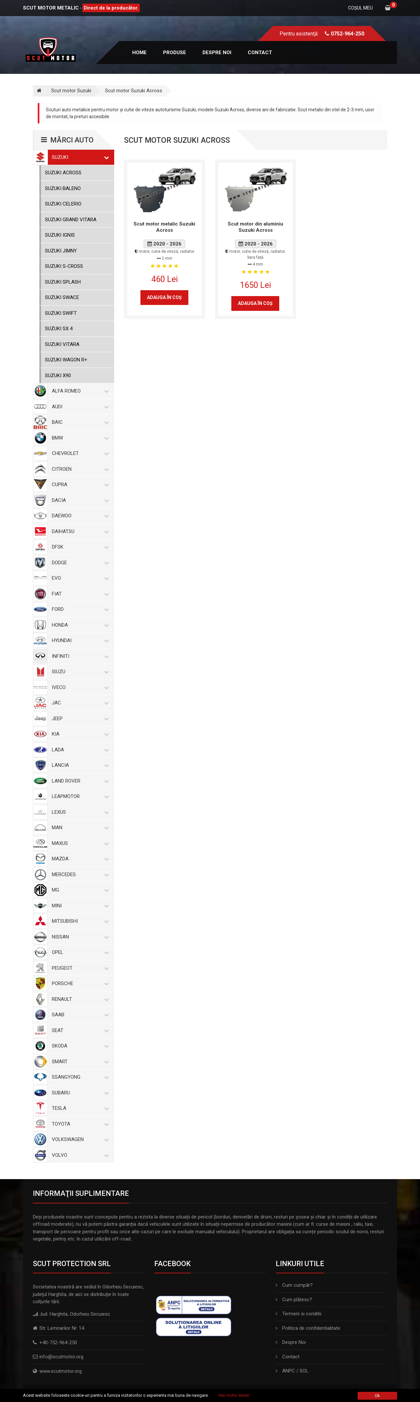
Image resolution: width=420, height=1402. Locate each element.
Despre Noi (291, 1342)
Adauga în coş (164, 297)
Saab (79, 1014)
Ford (79, 609)
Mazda (79, 858)
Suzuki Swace (62, 297)
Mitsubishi (79, 921)
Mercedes (79, 874)
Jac (79, 702)
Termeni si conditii (298, 1314)
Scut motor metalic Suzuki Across (164, 227)
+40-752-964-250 (58, 1343)
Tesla (79, 1108)
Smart (79, 1061)
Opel (79, 952)
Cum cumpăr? (294, 1285)
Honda (79, 625)
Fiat (79, 593)
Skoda (79, 1045)
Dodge (79, 562)
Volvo (79, 1155)
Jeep (79, 718)
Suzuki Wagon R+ (66, 360)
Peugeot (79, 968)
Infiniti (79, 656)
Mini (79, 905)
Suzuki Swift (61, 313)
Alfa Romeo (79, 391)
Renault (79, 999)
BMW (79, 437)
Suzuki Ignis (60, 235)
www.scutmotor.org (60, 1371)
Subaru (79, 1092)
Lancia (79, 765)
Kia (79, 734)
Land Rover (79, 780)
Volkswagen (79, 1139)
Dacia (79, 500)
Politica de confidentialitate (308, 1328)
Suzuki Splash (63, 282)
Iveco (79, 687)
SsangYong (79, 1077)
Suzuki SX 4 (59, 329)
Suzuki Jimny (61, 251)
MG (79, 889)
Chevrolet (79, 453)
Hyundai (79, 640)
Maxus (79, 843)
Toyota (79, 1124)
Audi (79, 406)
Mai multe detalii (234, 1395)
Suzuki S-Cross (64, 266)
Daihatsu (79, 531)
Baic (79, 422)
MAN (79, 827)
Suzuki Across (63, 173)
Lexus (79, 812)
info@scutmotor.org (61, 1357)
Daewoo (79, 515)
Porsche (79, 983)
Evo (79, 578)
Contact (260, 52)
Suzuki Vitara (62, 344)
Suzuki (79, 157)
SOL (304, 1371)
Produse (174, 52)
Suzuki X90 (58, 375)
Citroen (79, 469)
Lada (79, 749)
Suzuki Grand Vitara (70, 220)
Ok (377, 1395)
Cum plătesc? (294, 1300)
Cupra (79, 484)
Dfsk (79, 546)
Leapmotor (79, 796)
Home (139, 52)
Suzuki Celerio (63, 204)
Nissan (79, 936)
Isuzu (79, 671)
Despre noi (216, 52)
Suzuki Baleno (63, 188)
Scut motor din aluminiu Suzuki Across (255, 227)
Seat (79, 1030)
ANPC (288, 1371)
